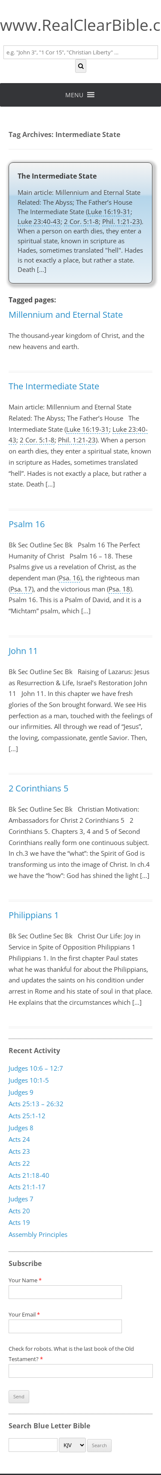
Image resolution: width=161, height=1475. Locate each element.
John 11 (23, 651)
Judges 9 (21, 1092)
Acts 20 (19, 1210)
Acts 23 (19, 1151)
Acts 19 (19, 1222)
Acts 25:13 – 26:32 (36, 1103)
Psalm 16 (27, 524)
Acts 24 (19, 1139)
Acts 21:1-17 (27, 1186)
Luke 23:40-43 (39, 221)
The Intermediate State (57, 176)
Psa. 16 (69, 577)
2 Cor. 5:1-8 (81, 221)
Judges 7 (21, 1198)
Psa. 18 (119, 589)
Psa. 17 (21, 589)
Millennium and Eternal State (66, 314)
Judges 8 (21, 1127)
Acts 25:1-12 (27, 1115)
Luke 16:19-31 (109, 211)
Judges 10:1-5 (29, 1080)
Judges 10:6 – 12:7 (36, 1068)
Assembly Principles (38, 1234)
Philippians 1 (34, 915)
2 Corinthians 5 (38, 788)
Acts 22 (19, 1163)
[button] (74, 95)
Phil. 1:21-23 (121, 221)
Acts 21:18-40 (29, 1174)
